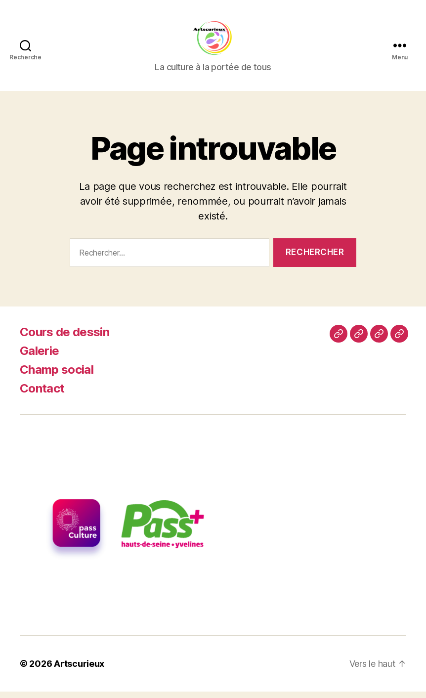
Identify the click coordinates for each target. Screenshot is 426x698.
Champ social (56, 376)
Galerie (39, 357)
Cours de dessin (64, 339)
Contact (42, 395)
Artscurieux (79, 670)
